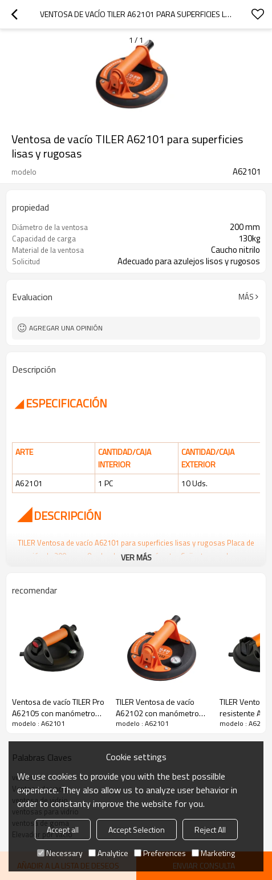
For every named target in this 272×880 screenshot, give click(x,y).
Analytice (108, 853)
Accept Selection (136, 829)
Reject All (210, 829)
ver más (136, 557)
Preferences (160, 853)
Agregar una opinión (66, 327)
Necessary (60, 853)
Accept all (63, 829)
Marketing (213, 853)
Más (246, 296)
